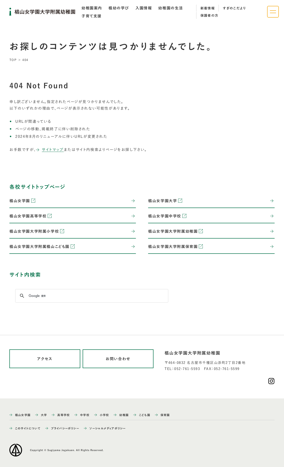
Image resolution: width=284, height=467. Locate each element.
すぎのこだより (234, 8)
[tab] (91, 8)
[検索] (91, 296)
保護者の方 (209, 15)
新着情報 (207, 8)
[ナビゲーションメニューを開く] (273, 12)
